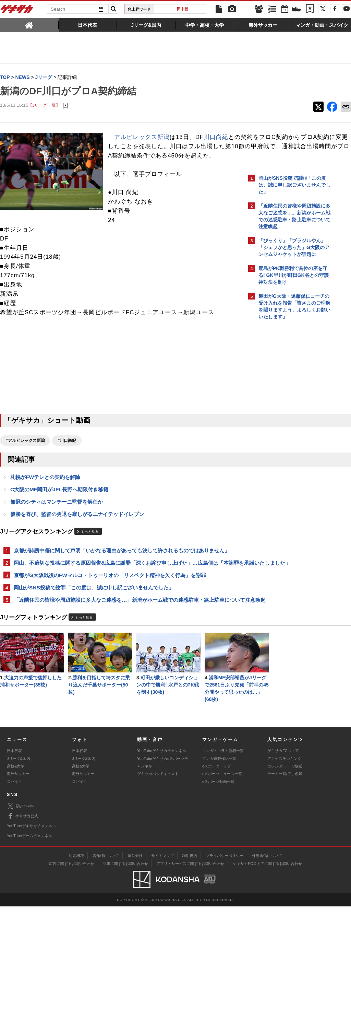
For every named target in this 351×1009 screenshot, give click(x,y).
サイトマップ (162, 958)
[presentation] (29, 25)
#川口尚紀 (67, 459)
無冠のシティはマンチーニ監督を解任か (56, 521)
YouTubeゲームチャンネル (29, 939)
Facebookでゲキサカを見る (287, 441)
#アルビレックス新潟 (25, 459)
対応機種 (76, 958)
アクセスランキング (284, 861)
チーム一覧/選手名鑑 (284, 877)
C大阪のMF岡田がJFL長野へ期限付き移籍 (59, 509)
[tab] (29, 25)
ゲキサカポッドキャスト (158, 877)
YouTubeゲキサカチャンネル (161, 854)
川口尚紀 (216, 137)
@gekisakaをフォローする (286, 427)
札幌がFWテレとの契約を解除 (45, 496)
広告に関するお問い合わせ (71, 966)
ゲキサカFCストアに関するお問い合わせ (267, 966)
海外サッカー (18, 877)
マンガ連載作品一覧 (219, 861)
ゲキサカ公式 (22, 918)
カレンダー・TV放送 (284, 869)
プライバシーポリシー (224, 958)
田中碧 (182, 9)
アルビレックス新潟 (142, 137)
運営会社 (135, 958)
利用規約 (189, 958)
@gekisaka (21, 909)
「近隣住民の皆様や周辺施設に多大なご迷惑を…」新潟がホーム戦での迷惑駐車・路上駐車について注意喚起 (122, 633)
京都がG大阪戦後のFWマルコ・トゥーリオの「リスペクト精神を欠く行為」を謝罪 (110, 604)
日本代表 (14, 854)
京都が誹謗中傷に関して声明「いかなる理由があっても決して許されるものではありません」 (122, 571)
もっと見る (89, 552)
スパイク (14, 884)
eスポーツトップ (216, 869)
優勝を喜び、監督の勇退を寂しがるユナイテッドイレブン (77, 534)
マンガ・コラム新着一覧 (223, 854)
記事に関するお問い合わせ (125, 966)
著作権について (106, 958)
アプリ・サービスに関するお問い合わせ (190, 966)
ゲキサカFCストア (283, 854)
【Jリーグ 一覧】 (44, 105)
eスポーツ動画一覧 (218, 884)
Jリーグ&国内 (18, 861)
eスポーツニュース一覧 (222, 877)
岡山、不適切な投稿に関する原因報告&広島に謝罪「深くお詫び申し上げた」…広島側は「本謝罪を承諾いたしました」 (121, 587)
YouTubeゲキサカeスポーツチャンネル (162, 865)
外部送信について (267, 958)
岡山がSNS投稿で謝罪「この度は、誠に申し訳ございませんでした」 (94, 616)
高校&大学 (15, 869)
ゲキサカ (17, 11)
